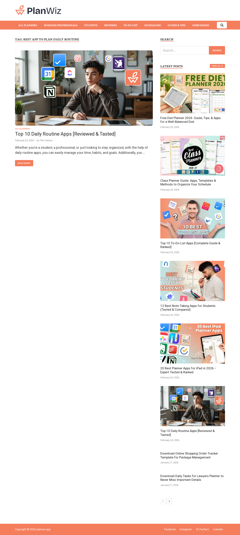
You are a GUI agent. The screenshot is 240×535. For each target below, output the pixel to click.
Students (91, 25)
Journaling (152, 25)
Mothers (110, 25)
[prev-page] (163, 501)
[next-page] (169, 501)
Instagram (186, 529)
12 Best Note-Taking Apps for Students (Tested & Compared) (187, 307)
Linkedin (218, 529)
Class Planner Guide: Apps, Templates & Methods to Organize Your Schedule (188, 182)
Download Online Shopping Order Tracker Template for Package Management (189, 455)
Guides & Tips (176, 25)
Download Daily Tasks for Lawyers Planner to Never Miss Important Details (192, 478)
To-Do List (131, 25)
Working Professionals (60, 25)
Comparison (200, 25)
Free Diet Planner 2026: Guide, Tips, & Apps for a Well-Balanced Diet (190, 120)
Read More (22, 162)
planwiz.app (43, 529)
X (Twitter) (202, 529)
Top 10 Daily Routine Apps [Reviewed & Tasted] (65, 134)
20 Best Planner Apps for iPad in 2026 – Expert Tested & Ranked (188, 370)
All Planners (27, 25)
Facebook (170, 529)
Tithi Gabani (46, 140)
